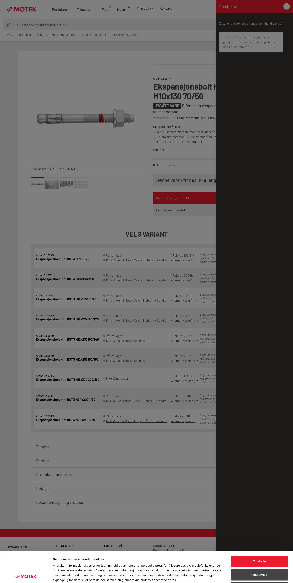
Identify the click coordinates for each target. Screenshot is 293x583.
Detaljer (214, 575)
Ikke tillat (259, 556)
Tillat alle (259, 530)
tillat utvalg (259, 543)
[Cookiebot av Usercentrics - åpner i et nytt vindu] (26, 575)
